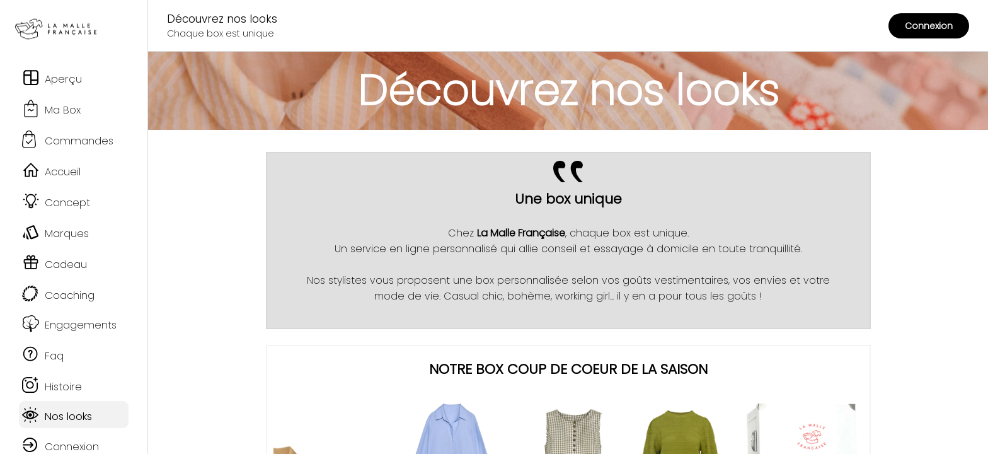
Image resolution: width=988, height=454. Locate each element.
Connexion (929, 26)
